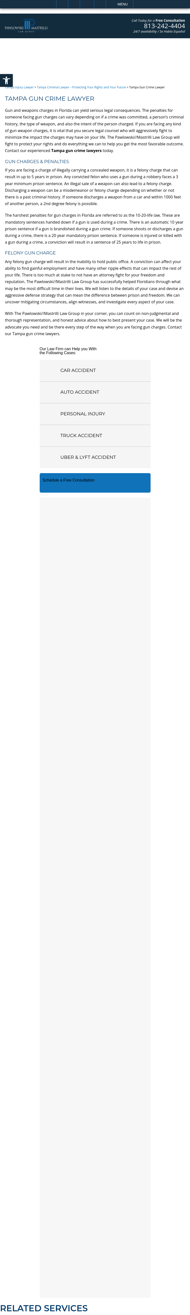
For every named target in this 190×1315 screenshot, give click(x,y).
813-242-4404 (164, 25)
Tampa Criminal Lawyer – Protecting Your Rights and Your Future (81, 87)
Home (62, 4)
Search (100, 4)
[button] (6, 80)
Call (74, 4)
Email (87, 4)
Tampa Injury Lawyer (19, 87)
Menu (123, 4)
